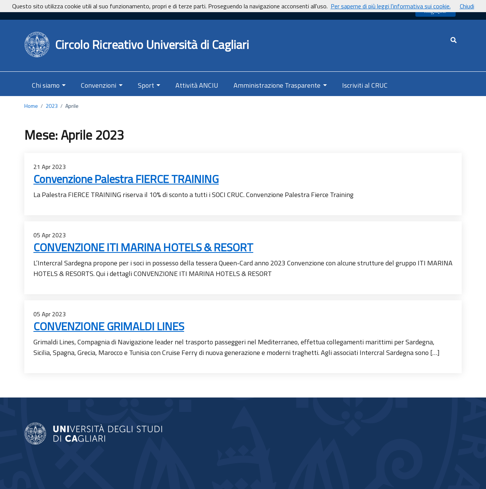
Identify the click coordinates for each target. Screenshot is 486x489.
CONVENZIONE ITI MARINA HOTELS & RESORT (143, 247)
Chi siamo (46, 85)
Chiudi (467, 6)
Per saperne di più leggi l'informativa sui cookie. (391, 6)
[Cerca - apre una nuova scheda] (453, 40)
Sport (146, 85)
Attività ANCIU (196, 85)
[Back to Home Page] (37, 45)
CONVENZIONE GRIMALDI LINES (108, 326)
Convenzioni (98, 85)
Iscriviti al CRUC (365, 85)
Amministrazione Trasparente (277, 85)
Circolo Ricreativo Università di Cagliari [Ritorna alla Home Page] (152, 45)
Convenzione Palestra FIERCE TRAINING (126, 178)
